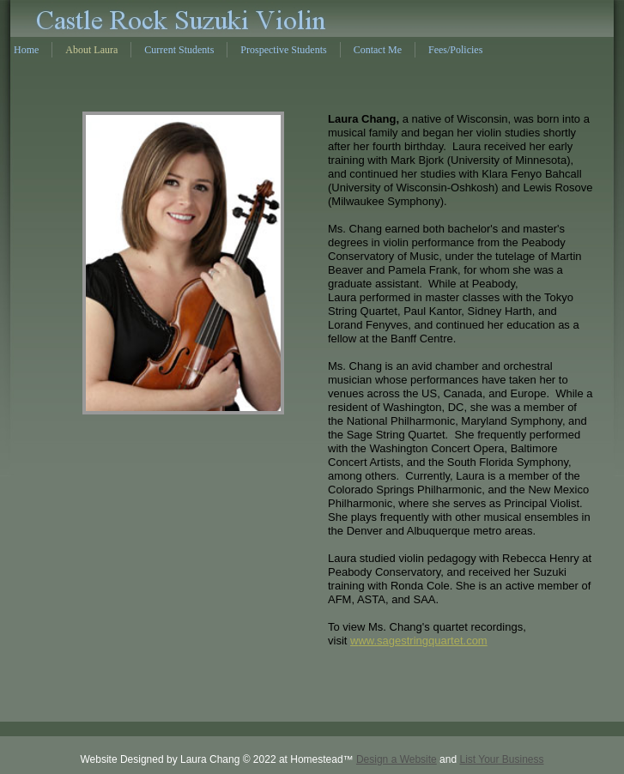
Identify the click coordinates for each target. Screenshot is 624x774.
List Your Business (501, 759)
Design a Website (396, 759)
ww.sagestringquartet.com (422, 640)
